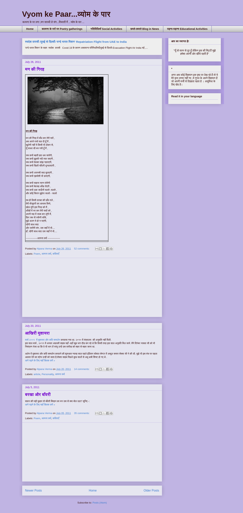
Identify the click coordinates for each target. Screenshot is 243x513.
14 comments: (82, 369)
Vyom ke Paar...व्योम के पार (66, 14)
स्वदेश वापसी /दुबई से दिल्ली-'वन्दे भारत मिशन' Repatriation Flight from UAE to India (76, 41)
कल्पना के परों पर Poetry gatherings (62, 28)
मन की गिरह (34, 69)
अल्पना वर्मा (46, 253)
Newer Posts (33, 490)
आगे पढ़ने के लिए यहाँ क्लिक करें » (40, 360)
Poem (37, 253)
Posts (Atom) (99, 502)
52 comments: (82, 248)
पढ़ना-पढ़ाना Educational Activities (187, 28)
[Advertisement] (92, 287)
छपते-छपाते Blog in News (144, 28)
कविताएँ (56, 253)
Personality (48, 374)
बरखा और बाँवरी (38, 394)
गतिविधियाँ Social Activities (106, 28)
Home (30, 28)
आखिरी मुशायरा (37, 333)
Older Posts (151, 490)
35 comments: (82, 413)
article (37, 374)
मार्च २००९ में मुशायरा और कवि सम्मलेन (43, 339)
